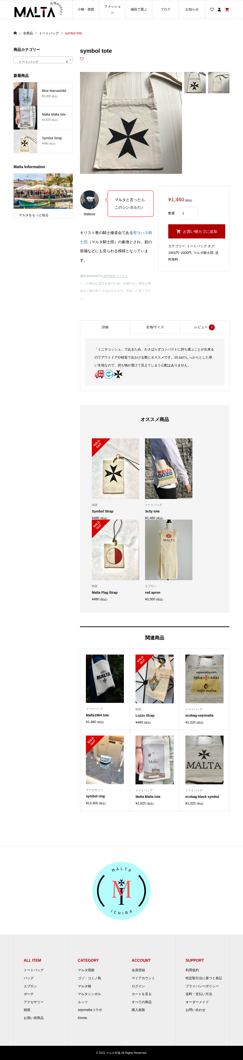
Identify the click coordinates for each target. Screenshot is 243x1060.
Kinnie (82, 1018)
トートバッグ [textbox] (42, 61)
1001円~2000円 (180, 253)
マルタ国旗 (86, 970)
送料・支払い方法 (199, 994)
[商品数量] (188, 213)
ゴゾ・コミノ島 (89, 978)
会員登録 (138, 970)
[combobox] (43, 60)
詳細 (105, 327)
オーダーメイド (197, 1002)
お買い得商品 (34, 1018)
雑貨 (27, 1010)
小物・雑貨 (86, 9)
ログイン (138, 986)
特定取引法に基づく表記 (204, 978)
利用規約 (192, 970)
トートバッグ (197, 246)
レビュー (204, 327)
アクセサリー (34, 1002)
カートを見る (142, 994)
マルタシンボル (89, 994)
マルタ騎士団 (203, 253)
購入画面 (138, 1010)
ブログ (165, 9)
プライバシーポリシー (202, 986)
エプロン (30, 986)
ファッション (112, 9)
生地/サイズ (155, 327)
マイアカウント (143, 978)
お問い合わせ (196, 1010)
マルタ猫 (84, 986)
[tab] (105, 327)
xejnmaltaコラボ (90, 1010)
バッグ (29, 978)
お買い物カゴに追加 (200, 231)
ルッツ (83, 1002)
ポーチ (29, 994)
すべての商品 (142, 1002)
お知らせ (192, 9)
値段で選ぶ (139, 9)
